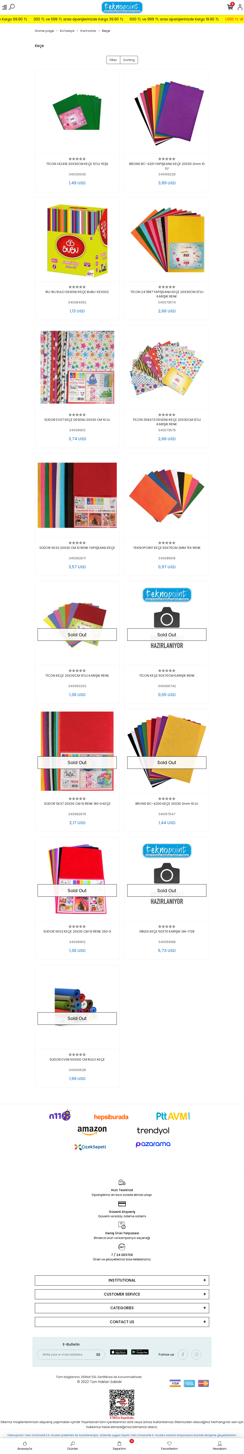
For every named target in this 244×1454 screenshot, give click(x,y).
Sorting (129, 60)
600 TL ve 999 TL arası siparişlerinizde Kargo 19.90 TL (185, 19)
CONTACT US (122, 1321)
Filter (113, 60)
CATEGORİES (122, 1307)
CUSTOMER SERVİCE (122, 1294)
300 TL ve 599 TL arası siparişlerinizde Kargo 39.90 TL (89, 19)
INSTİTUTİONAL (122, 1280)
